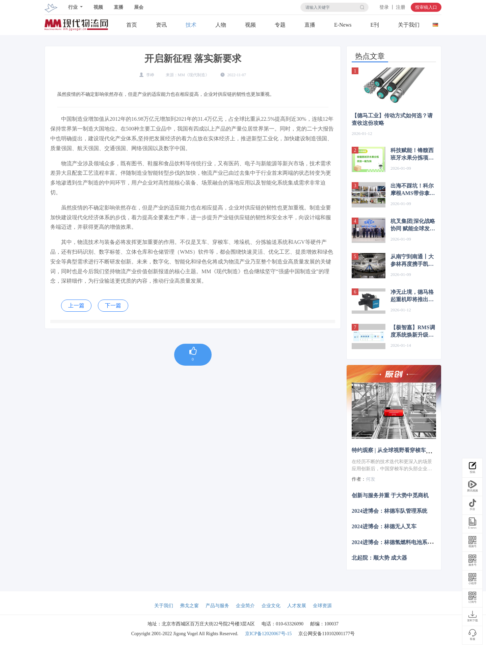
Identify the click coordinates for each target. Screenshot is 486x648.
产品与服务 (217, 605)
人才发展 (296, 605)
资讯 (161, 25)
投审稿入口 (426, 7)
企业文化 (271, 605)
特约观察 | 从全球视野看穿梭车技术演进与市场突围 (413, 450)
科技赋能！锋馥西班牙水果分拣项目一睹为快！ (412, 154)
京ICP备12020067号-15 (268, 633)
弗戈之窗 (189, 605)
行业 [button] (73, 7)
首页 (131, 25)
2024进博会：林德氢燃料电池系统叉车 (397, 542)
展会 (138, 7)
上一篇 (76, 305)
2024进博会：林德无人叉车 (384, 526)
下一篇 (113, 305)
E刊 (374, 25)
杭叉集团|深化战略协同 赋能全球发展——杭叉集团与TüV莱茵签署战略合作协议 (412, 225)
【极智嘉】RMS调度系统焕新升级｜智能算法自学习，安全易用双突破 (412, 332)
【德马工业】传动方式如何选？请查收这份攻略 (392, 119)
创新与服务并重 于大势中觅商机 (390, 495)
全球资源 (322, 605)
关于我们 (409, 25)
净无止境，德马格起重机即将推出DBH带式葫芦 (412, 296)
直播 (118, 7)
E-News (343, 25)
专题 (280, 25)
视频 (98, 7)
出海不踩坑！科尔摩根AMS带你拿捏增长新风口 (412, 190)
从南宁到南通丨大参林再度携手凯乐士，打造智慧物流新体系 (412, 261)
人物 (220, 25)
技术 (191, 25)
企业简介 (245, 605)
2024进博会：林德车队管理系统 (389, 511)
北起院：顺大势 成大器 (379, 557)
